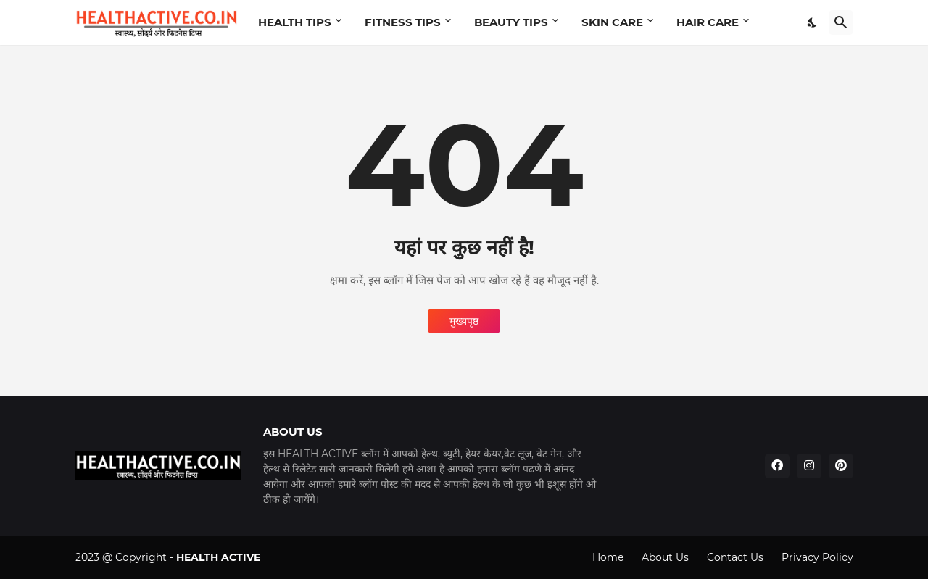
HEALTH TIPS (294, 22)
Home (608, 557)
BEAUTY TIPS (511, 22)
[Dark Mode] (812, 22)
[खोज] (841, 22)
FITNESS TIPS (403, 22)
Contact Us (735, 557)
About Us (665, 557)
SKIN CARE (612, 22)
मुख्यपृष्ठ (464, 321)
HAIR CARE (707, 22)
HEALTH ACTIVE (218, 557)
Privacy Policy (817, 557)
